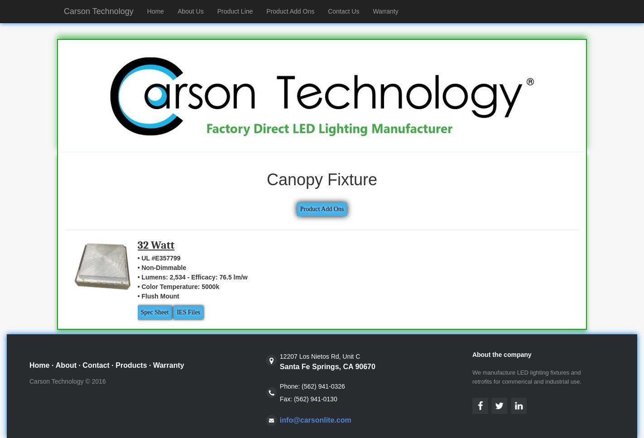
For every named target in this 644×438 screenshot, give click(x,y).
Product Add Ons (290, 11)
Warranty (385, 11)
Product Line (235, 11)
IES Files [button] (188, 312)
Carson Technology (99, 11)
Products (131, 365)
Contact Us (343, 11)
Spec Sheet (155, 312)
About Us (191, 11)
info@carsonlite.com (315, 420)
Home (159, 10)
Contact (96, 365)
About (66, 365)
